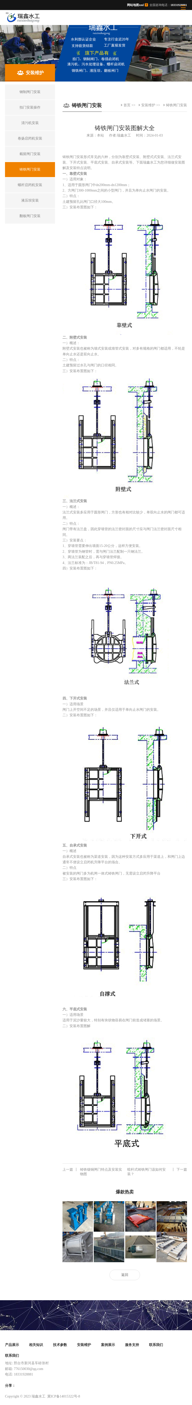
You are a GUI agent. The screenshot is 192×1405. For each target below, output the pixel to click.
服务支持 (132, 1345)
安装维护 (148, 105)
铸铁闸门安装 (176, 105)
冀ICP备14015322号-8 (63, 1396)
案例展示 (108, 1345)
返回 (124, 1275)
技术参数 (60, 1345)
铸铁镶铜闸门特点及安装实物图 (92, 1171)
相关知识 (36, 1345)
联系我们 (156, 1345)
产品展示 (12, 1345)
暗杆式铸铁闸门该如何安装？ (157, 1171)
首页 (127, 105)
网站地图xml (135, 5)
